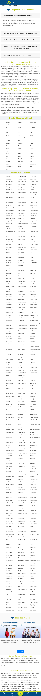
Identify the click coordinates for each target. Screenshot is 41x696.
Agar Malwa (33, 164)
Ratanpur (32, 516)
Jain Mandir (33, 351)
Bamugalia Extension (23, 223)
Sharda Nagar (9, 565)
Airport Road (33, 184)
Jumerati (8, 362)
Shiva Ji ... (32, 568)
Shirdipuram (9, 568)
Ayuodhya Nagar (34, 210)
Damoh (31, 130)
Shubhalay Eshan (22, 573)
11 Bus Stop (8, 176)
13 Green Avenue (22, 176)
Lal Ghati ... (8, 399)
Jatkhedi (8, 357)
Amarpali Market (10, 192)
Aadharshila (8, 179)
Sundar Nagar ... (34, 586)
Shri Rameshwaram (10, 573)
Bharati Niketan (33, 249)
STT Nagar (20, 581)
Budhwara (20, 265)
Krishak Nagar (9, 393)
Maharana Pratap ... (35, 412)
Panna (19, 148)
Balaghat (8, 124)
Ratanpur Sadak (9, 518)
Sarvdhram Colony (22, 536)
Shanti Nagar (21, 563)
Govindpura (8, 315)
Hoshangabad (21, 138)
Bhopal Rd (8, 257)
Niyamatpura (9, 466)
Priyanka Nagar (21, 495)
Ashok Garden (33, 202)
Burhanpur (32, 127)
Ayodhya (32, 207)
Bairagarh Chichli (22, 221)
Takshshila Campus (10, 591)
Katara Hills (20, 378)
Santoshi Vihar (33, 531)
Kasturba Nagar (21, 375)
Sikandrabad (21, 576)
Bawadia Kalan (21, 231)
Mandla (31, 143)
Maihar (19, 166)
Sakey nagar (21, 526)
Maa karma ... (33, 409)
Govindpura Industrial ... (23, 315)
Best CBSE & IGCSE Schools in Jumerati (24, 679)
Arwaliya (20, 200)
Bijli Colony (8, 260)
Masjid (19, 419)
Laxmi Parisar (9, 404)
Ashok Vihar (8, 205)
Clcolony (8, 281)
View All (20, 651)
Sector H (32, 544)
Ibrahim (32, 330)
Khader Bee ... (33, 380)
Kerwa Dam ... (9, 380)
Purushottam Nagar (22, 497)
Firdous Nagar (33, 299)
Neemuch (8, 148)
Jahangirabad (21, 349)
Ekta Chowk (33, 294)
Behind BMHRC (21, 236)
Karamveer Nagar (22, 372)
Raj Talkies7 (32, 505)
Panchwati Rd (21, 476)
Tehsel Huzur (21, 591)
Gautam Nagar (9, 307)
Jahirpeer (8, 351)
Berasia (31, 239)
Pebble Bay (20, 479)
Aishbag (20, 187)
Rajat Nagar (21, 508)
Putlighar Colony (22, 500)
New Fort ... (20, 455)
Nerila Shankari (33, 450)
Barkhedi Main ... (10, 228)
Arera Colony (33, 197)
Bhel (31, 252)
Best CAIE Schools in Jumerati (29, 686)
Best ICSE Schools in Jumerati (24, 673)
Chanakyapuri (9, 268)
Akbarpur (32, 189)
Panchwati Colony (10, 476)
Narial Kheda (9, 437)
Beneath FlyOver (10, 239)
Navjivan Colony (21, 442)
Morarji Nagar (9, 427)
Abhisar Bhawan (22, 181)
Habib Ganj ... (21, 323)
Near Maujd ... (33, 445)
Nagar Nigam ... (21, 432)
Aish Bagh (8, 187)
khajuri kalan (33, 383)
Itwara (31, 344)
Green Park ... (33, 317)
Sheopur (8, 158)
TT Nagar (32, 597)
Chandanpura (21, 268)
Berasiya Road (33, 242)
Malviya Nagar (33, 414)
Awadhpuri (20, 207)
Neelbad (32, 447)
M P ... (7, 409)
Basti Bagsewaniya (10, 231)
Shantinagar (33, 563)
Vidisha (19, 164)
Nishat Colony (21, 463)
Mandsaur (8, 145)
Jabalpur (8, 140)
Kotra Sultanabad (22, 391)
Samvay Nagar (9, 529)
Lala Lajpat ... (21, 399)
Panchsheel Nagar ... (35, 474)
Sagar (7, 153)
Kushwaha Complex (10, 396)
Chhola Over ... (33, 270)
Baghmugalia (21, 215)
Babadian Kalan (9, 213)
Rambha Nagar (33, 513)
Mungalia (20, 429)
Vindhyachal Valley (22, 607)
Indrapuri (20, 338)
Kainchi (31, 365)
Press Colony (33, 492)
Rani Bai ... (8, 516)
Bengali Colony (21, 239)
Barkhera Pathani (22, 228)
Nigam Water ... (21, 461)
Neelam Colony (21, 447)
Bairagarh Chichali (10, 221)
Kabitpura (20, 365)
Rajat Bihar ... (9, 508)
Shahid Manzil (9, 555)
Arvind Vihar (9, 200)
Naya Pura (32, 442)
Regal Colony (33, 518)
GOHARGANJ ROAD (35, 310)
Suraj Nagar (8, 589)
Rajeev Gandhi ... (10, 510)
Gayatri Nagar (33, 307)
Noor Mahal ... (21, 466)
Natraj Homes (33, 440)
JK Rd (31, 359)
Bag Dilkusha (21, 213)
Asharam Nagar (9, 202)
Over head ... (33, 471)
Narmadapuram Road (35, 437)
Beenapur (32, 234)
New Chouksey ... (34, 453)
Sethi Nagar (32, 550)
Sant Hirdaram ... (10, 531)
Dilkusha (8, 291)
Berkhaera (8, 244)
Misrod (19, 424)
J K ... (7, 346)
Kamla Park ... (9, 372)
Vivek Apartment (10, 610)
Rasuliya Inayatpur (22, 516)
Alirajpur (8, 122)
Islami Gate (8, 344)
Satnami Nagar (33, 536)
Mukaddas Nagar (10, 429)
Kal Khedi (20, 367)
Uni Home (8, 602)
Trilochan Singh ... (10, 597)
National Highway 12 (23, 440)
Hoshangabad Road (22, 328)
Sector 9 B (8, 542)
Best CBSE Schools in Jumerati (8, 673)
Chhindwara (21, 130)
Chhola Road (9, 273)
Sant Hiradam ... (34, 529)
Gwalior (32, 135)
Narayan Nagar (9, 434)
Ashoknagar (33, 122)
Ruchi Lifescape (9, 523)
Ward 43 (20, 610)
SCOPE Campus (34, 539)
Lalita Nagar (21, 401)
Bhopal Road (21, 257)
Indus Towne (9, 341)
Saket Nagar (9, 526)
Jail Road (20, 351)
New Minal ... (21, 458)
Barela (7, 226)
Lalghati (8, 401)
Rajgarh (7, 151)
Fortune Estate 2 (22, 302)
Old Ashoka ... (33, 466)
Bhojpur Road (33, 255)
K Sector (20, 362)
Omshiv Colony (21, 468)
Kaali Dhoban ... (9, 365)
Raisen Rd (8, 505)
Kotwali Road (33, 391)
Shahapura (32, 552)
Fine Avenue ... (9, 299)
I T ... (19, 330)
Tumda (19, 599)
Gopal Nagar (21, 312)
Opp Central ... (33, 468)
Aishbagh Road (21, 189)
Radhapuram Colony (11, 502)
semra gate (8, 550)
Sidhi (31, 158)
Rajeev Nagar (21, 510)
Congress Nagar (22, 281)
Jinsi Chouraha (9, 359)
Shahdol (20, 156)
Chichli (19, 273)
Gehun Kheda (9, 310)
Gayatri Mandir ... (22, 307)
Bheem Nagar (21, 252)
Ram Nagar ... (9, 513)
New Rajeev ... (33, 458)
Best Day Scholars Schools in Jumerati (26, 664)
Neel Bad (8, 447)
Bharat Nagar (21, 249)
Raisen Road (21, 505)
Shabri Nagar (9, 552)
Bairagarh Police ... (34, 221)
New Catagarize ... (22, 453)
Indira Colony (9, 338)
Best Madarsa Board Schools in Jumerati (26, 688)
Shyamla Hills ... (33, 573)
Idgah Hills (32, 333)
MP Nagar (20, 427)
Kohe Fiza (20, 385)
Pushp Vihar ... (33, 497)
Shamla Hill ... (33, 557)
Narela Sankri (21, 434)
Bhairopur (32, 247)
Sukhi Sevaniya (33, 584)
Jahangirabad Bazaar (35, 349)
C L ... (31, 265)
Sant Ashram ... (21, 529)
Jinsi (31, 357)
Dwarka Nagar (21, 294)
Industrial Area (21, 341)
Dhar (31, 132)
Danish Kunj (20, 283)
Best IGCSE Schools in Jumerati (25, 682)
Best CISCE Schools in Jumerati (13, 686)
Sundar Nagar (21, 586)
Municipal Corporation (35, 429)
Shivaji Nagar (21, 570)
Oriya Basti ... (9, 471)
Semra (19, 547)
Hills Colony (8, 325)
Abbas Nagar (33, 179)
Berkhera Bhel (9, 247)
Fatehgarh (32, 296)
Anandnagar (21, 194)
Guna (19, 135)
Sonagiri (32, 578)
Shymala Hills (9, 576)
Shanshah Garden (10, 563)
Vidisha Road (21, 604)
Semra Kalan (21, 550)
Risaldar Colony (21, 521)
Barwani (20, 124)
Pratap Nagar (9, 492)
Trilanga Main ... (34, 594)
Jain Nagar (20, 354)
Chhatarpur (8, 130)
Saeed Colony (21, 523)
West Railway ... (33, 610)
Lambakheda (33, 401)
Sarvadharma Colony (35, 534)
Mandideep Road (34, 417)
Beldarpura (32, 236)
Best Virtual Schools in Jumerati (8, 664)
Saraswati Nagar (10, 534)
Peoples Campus (10, 484)
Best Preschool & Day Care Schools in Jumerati (27, 662)
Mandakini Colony (10, 417)
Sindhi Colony (9, 578)
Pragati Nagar (33, 489)
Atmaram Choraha (10, 207)
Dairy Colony (9, 283)
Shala (19, 557)
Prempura (20, 492)
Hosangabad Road (22, 325)
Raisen (31, 151)
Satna (19, 153)
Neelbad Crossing (10, 450)
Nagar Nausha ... (10, 432)
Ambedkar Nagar (22, 192)
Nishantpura (9, 463)
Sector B (32, 542)
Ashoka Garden (33, 205)
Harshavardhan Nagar (35, 323)
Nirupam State (33, 461)
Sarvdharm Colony (10, 536)
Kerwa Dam (32, 378)
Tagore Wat (32, 589)
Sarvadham (20, 534)
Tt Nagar (20, 597)
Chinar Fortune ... (10, 276)
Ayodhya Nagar (21, 210)
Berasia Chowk (9, 242)
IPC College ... (33, 341)
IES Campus (8, 336)
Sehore (31, 153)
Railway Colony (33, 502)
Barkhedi (20, 226)
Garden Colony (33, 304)
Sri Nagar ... (8, 581)
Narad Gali (32, 432)
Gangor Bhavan (21, 304)
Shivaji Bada (9, 570)
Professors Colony (34, 495)
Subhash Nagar (21, 584)
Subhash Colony (9, 584)
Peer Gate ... (21, 481)
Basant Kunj (33, 228)
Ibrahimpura (21, 333)
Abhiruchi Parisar (10, 181)
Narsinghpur (33, 145)
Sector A (20, 542)
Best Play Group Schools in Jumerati (24, 658)
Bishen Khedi (21, 262)
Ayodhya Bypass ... (10, 210)
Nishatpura (32, 463)
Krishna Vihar (33, 393)
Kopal (31, 388)
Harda (7, 138)
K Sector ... (32, 362)
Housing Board (33, 328)
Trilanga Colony (21, 594)
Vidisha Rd (8, 604)
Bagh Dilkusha (33, 213)
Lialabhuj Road (21, 404)
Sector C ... (20, 544)
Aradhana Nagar (34, 194)
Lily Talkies (8, 406)
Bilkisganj (32, 260)
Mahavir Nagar (9, 414)
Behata (7, 236)
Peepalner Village (34, 479)
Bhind (7, 127)
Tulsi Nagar (8, 599)
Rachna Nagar (33, 500)
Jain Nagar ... (33, 354)
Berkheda (20, 244)
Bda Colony (8, 234)
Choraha (20, 276)
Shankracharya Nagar (35, 560)
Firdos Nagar (21, 299)
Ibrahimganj (8, 333)
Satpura (8, 539)
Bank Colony (33, 223)
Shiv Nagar (20, 568)
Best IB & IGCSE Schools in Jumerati (27, 681)
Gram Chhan (9, 317)
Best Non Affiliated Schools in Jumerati (23, 690)
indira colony (33, 336)
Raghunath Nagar (22, 502)
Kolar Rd (8, 388)
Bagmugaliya (21, 218)
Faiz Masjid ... (21, 296)
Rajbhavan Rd (33, 508)
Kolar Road (20, 388)
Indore (31, 138)
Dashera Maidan (22, 286)
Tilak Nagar (32, 591)
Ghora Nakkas (21, 310)
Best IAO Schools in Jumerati (8, 688)
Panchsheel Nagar (22, 474)
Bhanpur (8, 249)
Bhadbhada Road (22, 247)
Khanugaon (8, 385)
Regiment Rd (9, 521)
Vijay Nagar (8, 607)
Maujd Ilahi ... (9, 424)
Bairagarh (32, 218)
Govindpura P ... (34, 315)
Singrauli (8, 161)
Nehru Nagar (21, 450)
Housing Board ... (10, 330)
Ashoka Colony (21, 205)
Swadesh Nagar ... (22, 589)
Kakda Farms (9, 367)
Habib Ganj (8, 323)
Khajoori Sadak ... (22, 383)
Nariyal (19, 437)
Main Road (20, 414)
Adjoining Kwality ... (34, 181)
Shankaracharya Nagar (23, 560)
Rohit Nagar (33, 521)
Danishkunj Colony (10, 286)
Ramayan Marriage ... (23, 513)
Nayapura (8, 445)
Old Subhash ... (9, 468)
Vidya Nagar (33, 604)
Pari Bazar (32, 476)
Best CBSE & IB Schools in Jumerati (20, 677)
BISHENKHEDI (33, 262)
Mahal (7, 412)
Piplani (7, 487)
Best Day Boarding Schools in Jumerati (25, 660)
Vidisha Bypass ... (34, 602)
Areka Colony (21, 197)
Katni (31, 140)
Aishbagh (32, 187)
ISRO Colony (21, 344)
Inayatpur (20, 336)
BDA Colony (20, 234)
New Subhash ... (9, 461)
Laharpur (20, 396)
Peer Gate (8, 481)
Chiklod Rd (32, 273)
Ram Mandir (33, 510)
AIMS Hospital (21, 184)
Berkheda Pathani (34, 244)
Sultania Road (9, 586)
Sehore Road (9, 547)
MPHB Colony (33, 427)
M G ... (31, 406)
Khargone (20, 143)
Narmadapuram (9, 166)
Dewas (19, 132)
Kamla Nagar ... (33, 370)
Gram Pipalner (21, 317)
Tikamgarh (20, 161)
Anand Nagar (9, 194)
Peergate (32, 481)
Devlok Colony (21, 289)
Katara (31, 375)
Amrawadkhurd (33, 192)
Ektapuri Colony (9, 296)
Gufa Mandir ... (9, 320)
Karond (7, 375)
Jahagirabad (9, 349)
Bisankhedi (8, 262)
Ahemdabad (9, 184)
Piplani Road (33, 487)
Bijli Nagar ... (21, 260)
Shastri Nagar (21, 565)
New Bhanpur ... (9, 453)
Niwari (7, 169)
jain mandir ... (9, 354)
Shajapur (32, 156)
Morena (19, 145)
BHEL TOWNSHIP (10, 255)
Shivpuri (20, 158)
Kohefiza (32, 385)
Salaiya (31, 526)
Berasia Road (21, 242)
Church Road (21, 278)
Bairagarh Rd (9, 223)
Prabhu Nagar (21, 489)
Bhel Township (21, 255)
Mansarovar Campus (11, 419)
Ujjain (31, 161)
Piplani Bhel (20, 487)
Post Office (8, 489)
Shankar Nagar (9, 560)
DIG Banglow (33, 289)
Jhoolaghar (20, 357)
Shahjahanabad (21, 555)
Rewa (31, 148)
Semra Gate (32, 547)
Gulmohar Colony (34, 320)
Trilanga (8, 594)
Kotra (7, 391)
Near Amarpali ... (22, 445)
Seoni (7, 156)
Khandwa (8, 143)
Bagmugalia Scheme (11, 218)
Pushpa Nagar (9, 500)
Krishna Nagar (21, 393)
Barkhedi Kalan (33, 226)
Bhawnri (8, 252)
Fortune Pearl (33, 302)
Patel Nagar (8, 479)
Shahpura (32, 555)
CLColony (32, 278)
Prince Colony (9, 495)
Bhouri (31, 257)
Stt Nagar (32, 581)
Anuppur (20, 122)
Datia (7, 132)
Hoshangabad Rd (10, 328)
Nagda (31, 166)
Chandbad (32, 268)
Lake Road (32, 396)
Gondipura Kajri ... (10, 312)
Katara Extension (10, 378)
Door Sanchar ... (9, 294)
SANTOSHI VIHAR (22, 531)
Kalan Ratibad (33, 367)
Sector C (8, 544)
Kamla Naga (9, 370)
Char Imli (8, 270)
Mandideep (20, 417)
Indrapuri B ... (33, 338)
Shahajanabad (21, 552)
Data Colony (33, 286)
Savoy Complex (21, 539)
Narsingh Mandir (10, 440)
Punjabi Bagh (9, 497)
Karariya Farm (33, 372)
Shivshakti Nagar (34, 570)
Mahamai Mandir (22, 412)
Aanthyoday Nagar (22, 179)
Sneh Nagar (20, 578)
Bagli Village (33, 215)
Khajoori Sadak (9, 383)
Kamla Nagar (21, 370)
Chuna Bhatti (33, 276)
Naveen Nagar (9, 442)
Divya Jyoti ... (33, 291)
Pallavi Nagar (9, 474)
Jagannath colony (34, 346)
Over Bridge (20, 471)
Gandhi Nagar (9, 304)
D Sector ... (32, 281)
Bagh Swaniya (9, 215)
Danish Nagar (33, 283)
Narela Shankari (34, 434)
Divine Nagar (21, 291)
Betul (31, 124)
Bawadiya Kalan (34, 231)
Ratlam (19, 151)
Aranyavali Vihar (10, 197)
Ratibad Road (21, 518)
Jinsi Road (20, 359)
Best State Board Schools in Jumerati (20, 675)
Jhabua (19, 140)
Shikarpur (32, 565)
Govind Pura (33, 312)
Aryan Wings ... (33, 200)
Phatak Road (33, 484)
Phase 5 (20, 484)
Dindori (7, 135)
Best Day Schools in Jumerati (8, 658)
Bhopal (19, 127)
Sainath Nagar (33, 523)
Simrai (31, 576)
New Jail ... (8, 458)
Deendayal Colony (10, 289)
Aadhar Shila (33, 176)
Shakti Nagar (9, 557)
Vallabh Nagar (21, 602)
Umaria (7, 164)
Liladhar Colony (33, 404)
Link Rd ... (20, 406)
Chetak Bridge (21, 270)
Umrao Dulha (33, 599)
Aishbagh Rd (9, 189)
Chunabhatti (9, 278)
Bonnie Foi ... (9, 265)
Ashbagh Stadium (22, 202)
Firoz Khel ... (9, 302)
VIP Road (32, 607)
